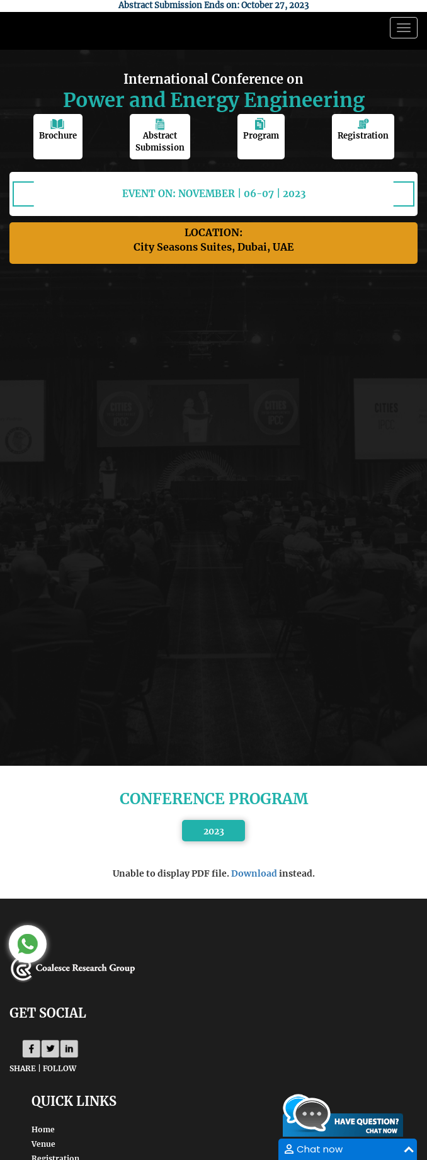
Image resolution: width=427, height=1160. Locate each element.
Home (43, 1129)
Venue (43, 1144)
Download (254, 873)
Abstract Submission (160, 135)
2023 (213, 831)
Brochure (58, 129)
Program (261, 129)
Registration (363, 129)
